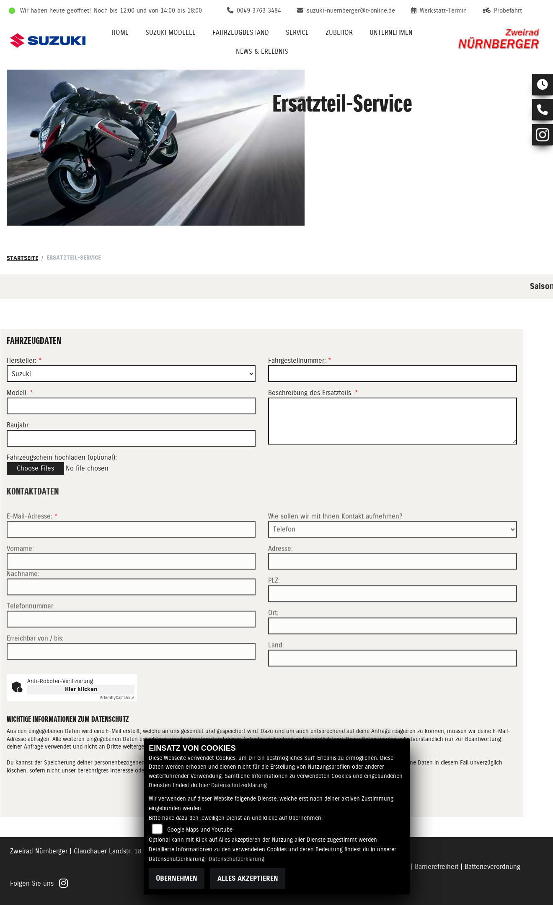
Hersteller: (21, 361)
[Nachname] (131, 613)
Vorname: (20, 574)
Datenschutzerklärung (239, 785)
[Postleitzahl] (392, 619)
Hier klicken (81, 689)
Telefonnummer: (31, 632)
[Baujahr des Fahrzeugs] (131, 438)
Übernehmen (176, 878)
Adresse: (280, 574)
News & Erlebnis (262, 51)
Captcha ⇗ (117, 697)
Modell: (17, 393)
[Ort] (392, 652)
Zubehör (339, 32)
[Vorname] (131, 587)
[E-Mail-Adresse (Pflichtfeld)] (131, 555)
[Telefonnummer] (131, 645)
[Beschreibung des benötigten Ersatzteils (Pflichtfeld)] (392, 421)
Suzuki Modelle (170, 32)
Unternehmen (391, 32)
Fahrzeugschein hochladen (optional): (62, 457)
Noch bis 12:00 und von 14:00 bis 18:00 (148, 10)
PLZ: (274, 607)
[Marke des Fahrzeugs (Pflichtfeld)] (131, 373)
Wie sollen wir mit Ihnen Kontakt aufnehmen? (335, 542)
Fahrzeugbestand (240, 32)
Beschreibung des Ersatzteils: (313, 393)
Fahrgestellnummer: (297, 361)
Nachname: (23, 600)
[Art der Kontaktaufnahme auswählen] (392, 555)
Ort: (273, 639)
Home (120, 32)
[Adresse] (392, 587)
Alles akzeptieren (247, 878)
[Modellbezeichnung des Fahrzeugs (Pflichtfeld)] (131, 406)
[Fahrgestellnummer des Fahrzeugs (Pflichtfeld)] (392, 373)
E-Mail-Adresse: (32, 542)
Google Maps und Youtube (200, 829)
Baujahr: (18, 425)
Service (297, 32)
